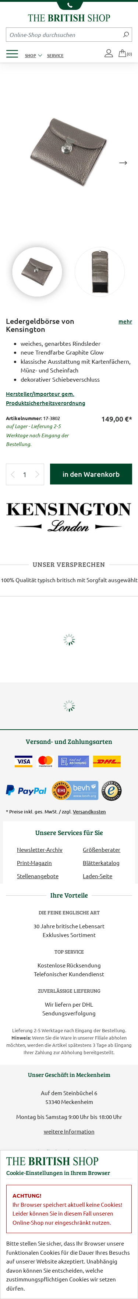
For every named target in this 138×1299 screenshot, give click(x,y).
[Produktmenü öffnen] (15, 51)
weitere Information (69, 1131)
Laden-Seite (97, 875)
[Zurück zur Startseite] (69, 17)
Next (123, 163)
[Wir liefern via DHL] (107, 761)
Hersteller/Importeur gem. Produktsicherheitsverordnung (45, 398)
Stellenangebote (38, 875)
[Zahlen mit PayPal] (28, 790)
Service (55, 55)
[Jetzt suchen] (126, 34)
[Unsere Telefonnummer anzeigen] (69, 6)
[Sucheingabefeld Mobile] (63, 34)
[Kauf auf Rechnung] (73, 761)
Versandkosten (89, 811)
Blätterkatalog (101, 862)
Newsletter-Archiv (40, 849)
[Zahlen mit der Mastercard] (45, 761)
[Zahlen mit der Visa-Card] (23, 761)
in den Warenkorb (91, 474)
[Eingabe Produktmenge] (25, 474)
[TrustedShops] (111, 790)
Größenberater (101, 849)
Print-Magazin (34, 862)
